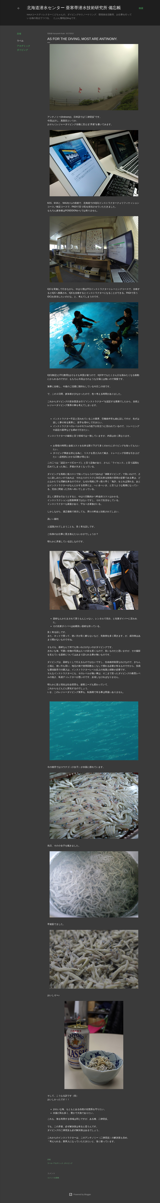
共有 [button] (19, 34)
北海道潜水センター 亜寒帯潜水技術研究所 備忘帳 (74, 7)
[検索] (141, 8)
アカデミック (23, 46)
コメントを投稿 (53, 1178)
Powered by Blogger (80, 1194)
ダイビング (22, 50)
